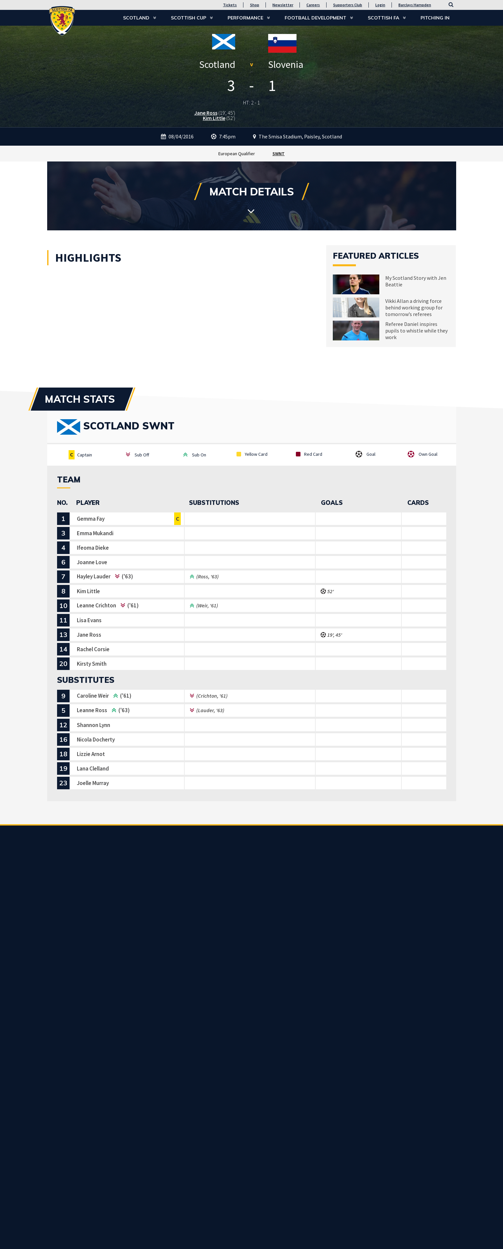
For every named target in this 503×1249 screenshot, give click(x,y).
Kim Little (214, 118)
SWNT (278, 154)
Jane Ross (205, 112)
